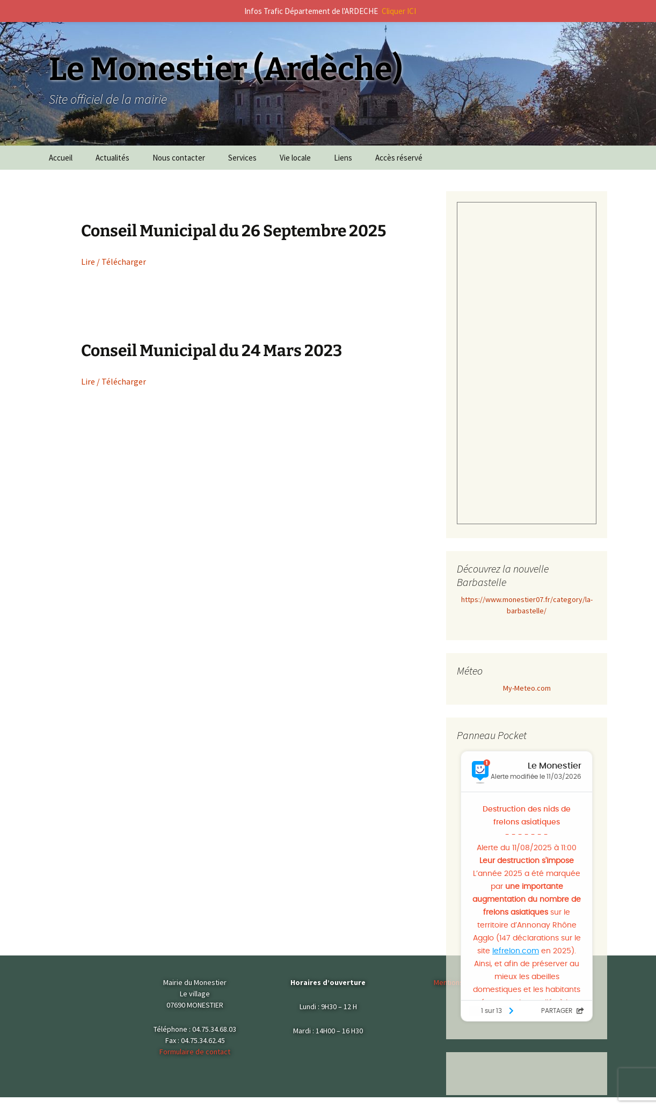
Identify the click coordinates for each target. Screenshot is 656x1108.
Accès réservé (398, 158)
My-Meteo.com (527, 688)
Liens (343, 158)
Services (242, 158)
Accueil (60, 158)
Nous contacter (178, 158)
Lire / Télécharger (113, 261)
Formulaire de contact (194, 1051)
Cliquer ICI (399, 11)
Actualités (112, 158)
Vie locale (295, 158)
